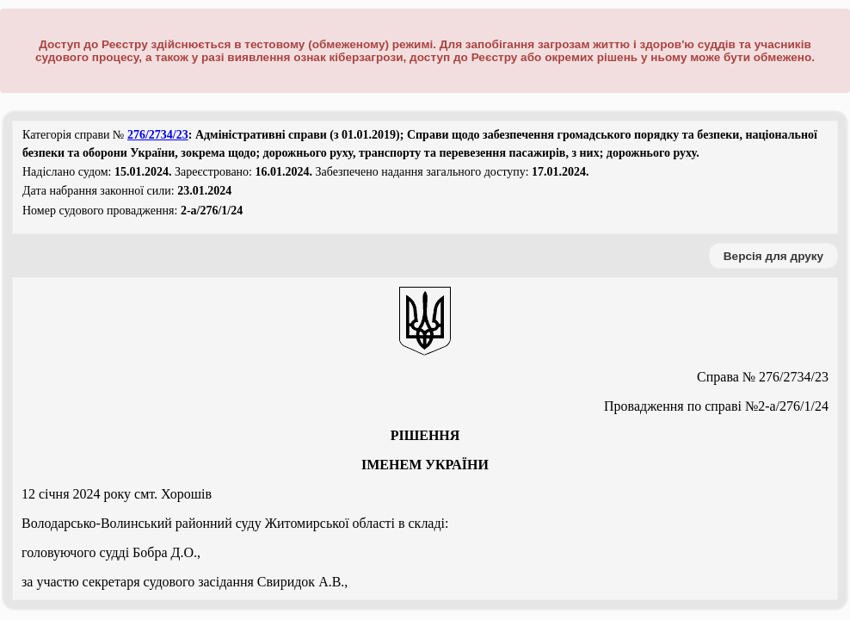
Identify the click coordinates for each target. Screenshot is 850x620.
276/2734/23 (157, 134)
